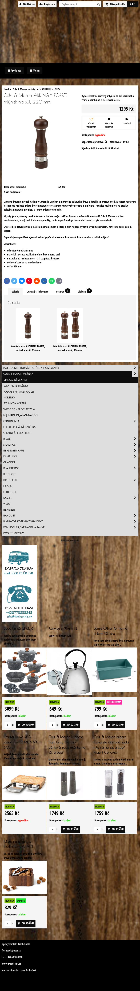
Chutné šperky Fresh (17, 433)
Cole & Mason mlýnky (70, 374)
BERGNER (9, 509)
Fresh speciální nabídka (19, 427)
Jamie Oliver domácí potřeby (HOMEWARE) (70, 368)
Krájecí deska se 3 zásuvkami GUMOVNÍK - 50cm (22, 742)
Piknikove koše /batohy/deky (70, 521)
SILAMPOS (70, 444)
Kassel (70, 498)
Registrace (47, 4)
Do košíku (26, 725)
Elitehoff (9, 492)
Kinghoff (9, 474)
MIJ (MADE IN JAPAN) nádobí (20, 415)
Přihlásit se (27, 4)
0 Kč (132, 4)
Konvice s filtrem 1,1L (63, 628)
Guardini (9, 462)
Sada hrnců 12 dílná (18, 628)
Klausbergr (70, 468)
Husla (7, 486)
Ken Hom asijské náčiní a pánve (70, 527)
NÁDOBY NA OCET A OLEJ (18, 391)
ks (9, 724)
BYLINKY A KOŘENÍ (14, 403)
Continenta (70, 421)
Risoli (70, 439)
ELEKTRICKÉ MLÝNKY (15, 386)
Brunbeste (70, 480)
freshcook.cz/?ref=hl (70, 540)
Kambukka (70, 456)
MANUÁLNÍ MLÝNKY (15, 380)
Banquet (70, 515)
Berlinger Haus (70, 450)
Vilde (6, 504)
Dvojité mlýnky (13, 533)
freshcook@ (8, 950)
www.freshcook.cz (11, 964)
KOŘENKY (9, 397)
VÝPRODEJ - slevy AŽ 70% (19, 409)
